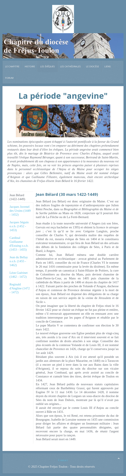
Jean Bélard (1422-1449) (17, 197)
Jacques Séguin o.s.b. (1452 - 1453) (19, 226)
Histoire (30, 66)
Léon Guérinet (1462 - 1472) (19, 274)
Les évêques (47, 66)
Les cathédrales (70, 66)
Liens (107, 66)
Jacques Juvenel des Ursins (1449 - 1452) (20, 210)
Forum (9, 77)
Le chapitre (12, 66)
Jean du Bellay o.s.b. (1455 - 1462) (19, 261)
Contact (63, 460)
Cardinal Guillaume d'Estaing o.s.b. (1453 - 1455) (19, 243)
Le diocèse (92, 66)
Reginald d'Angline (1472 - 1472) (20, 288)
